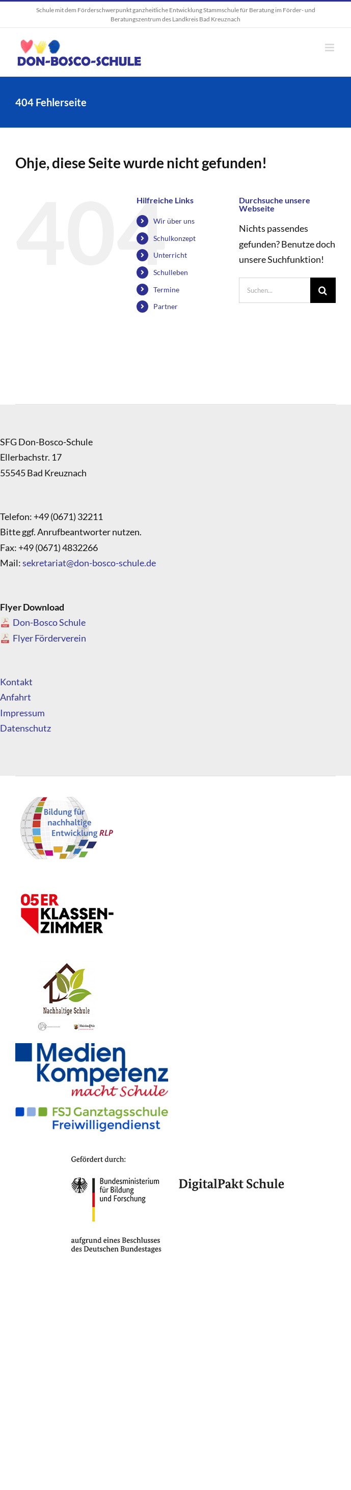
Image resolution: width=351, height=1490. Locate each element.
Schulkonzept (174, 238)
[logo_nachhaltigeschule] (66, 963)
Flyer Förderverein (49, 638)
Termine (166, 289)
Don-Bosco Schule (49, 622)
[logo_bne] (66, 796)
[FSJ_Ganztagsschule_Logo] (91, 1111)
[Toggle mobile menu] (330, 47)
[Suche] (323, 290)
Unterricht (170, 255)
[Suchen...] (274, 290)
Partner (165, 306)
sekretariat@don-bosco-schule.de (89, 562)
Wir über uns (174, 221)
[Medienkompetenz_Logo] (91, 1047)
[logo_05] (66, 880)
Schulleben (170, 272)
